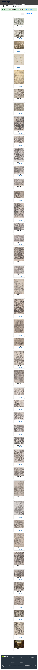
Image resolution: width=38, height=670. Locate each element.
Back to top (3, 653)
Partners (12, 657)
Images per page (17, 13)
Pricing (12, 658)
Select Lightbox (3, 14)
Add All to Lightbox (29, 13)
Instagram (21, 662)
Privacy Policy (13, 662)
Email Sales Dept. (31, 657)
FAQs (20, 658)
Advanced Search (29, 9)
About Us (21, 657)
